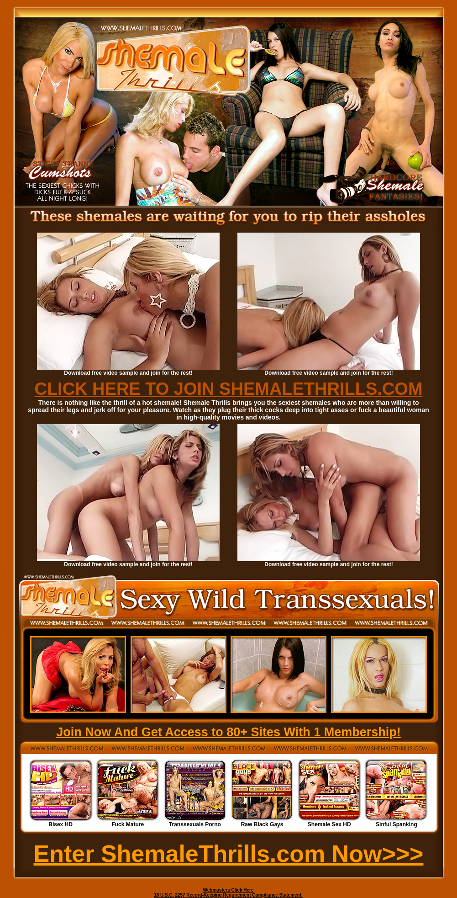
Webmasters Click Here (228, 890)
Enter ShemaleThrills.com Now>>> (229, 853)
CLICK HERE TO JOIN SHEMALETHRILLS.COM (228, 389)
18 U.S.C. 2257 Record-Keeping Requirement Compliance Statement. (228, 895)
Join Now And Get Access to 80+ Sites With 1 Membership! (228, 732)
